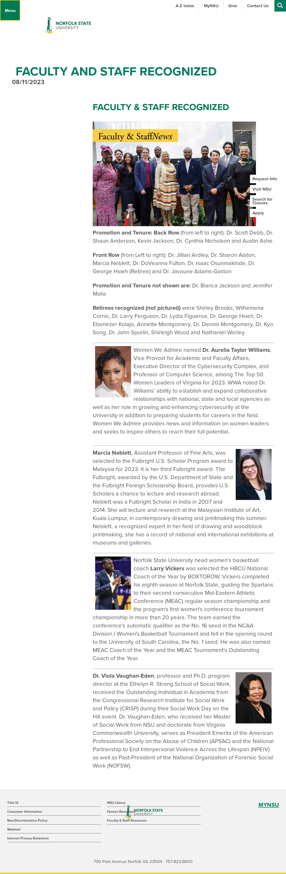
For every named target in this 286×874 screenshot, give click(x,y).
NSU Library (116, 803)
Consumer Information (24, 812)
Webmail (14, 829)
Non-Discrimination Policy (27, 820)
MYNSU (268, 804)
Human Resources (121, 812)
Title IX (12, 803)
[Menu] (10, 10)
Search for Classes (262, 201)
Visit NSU (261, 189)
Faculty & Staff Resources (127, 820)
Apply (258, 213)
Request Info (264, 178)
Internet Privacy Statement (28, 838)
